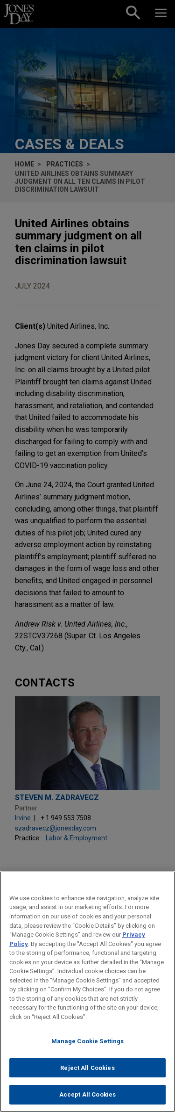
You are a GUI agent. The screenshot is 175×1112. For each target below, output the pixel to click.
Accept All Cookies (87, 1094)
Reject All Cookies (87, 1067)
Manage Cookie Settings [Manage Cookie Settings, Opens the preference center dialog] (87, 1041)
